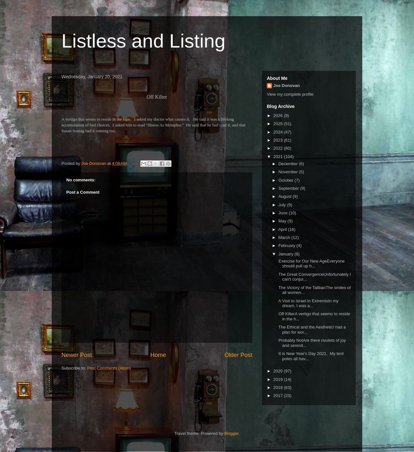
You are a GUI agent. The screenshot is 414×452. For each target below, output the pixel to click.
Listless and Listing (143, 41)
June (283, 212)
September (289, 188)
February (287, 245)
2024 (278, 132)
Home (158, 355)
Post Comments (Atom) (109, 368)
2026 (278, 115)
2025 (278, 123)
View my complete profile (290, 94)
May (283, 221)
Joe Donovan (286, 85)
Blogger (231, 433)
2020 (278, 371)
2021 (278, 156)
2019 (278, 379)
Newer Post (76, 355)
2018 (278, 387)
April (283, 229)
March (284, 237)
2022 (278, 148)
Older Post (238, 355)
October (286, 180)
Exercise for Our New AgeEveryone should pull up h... (310, 264)
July (282, 204)
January (286, 254)
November (288, 171)
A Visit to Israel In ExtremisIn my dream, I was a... (307, 303)
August (285, 196)
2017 (278, 395)
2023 (278, 140)
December (288, 163)
